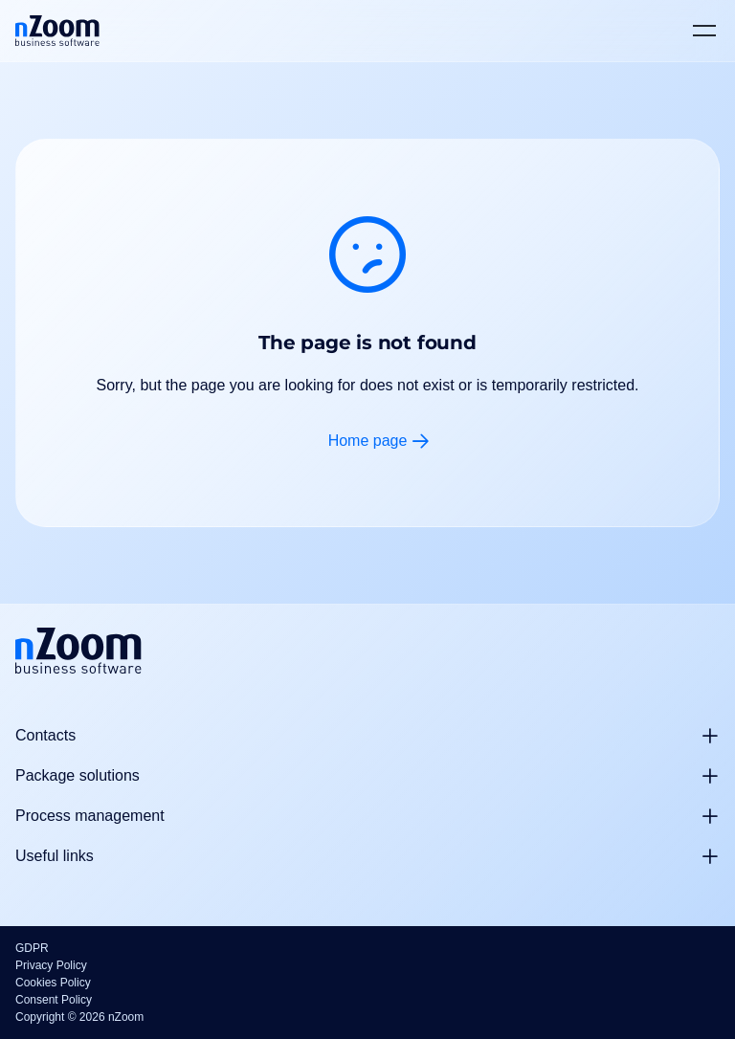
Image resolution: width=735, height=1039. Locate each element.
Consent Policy (53, 999)
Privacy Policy (51, 965)
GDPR (32, 948)
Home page (368, 440)
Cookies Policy (53, 982)
